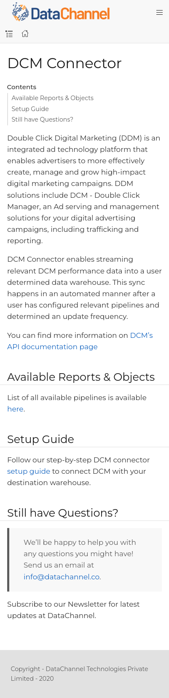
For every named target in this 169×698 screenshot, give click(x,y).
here (15, 409)
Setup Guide (30, 109)
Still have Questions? (43, 119)
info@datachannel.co (61, 577)
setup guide (28, 471)
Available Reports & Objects (53, 98)
